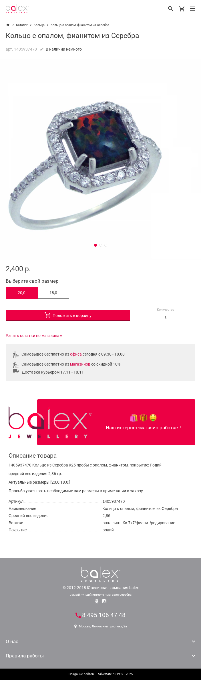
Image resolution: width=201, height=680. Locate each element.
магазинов (80, 364)
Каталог (22, 25)
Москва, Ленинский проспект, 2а (100, 626)
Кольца (39, 25)
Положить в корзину (68, 314)
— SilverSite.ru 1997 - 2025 (101, 674)
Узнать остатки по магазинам (34, 335)
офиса (76, 354)
